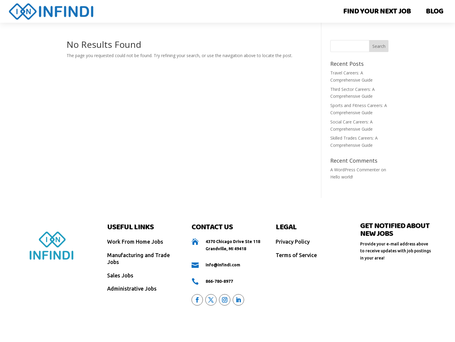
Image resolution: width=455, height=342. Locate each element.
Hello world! (341, 177)
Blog (434, 11)
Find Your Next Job (377, 11)
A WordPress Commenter (355, 169)
